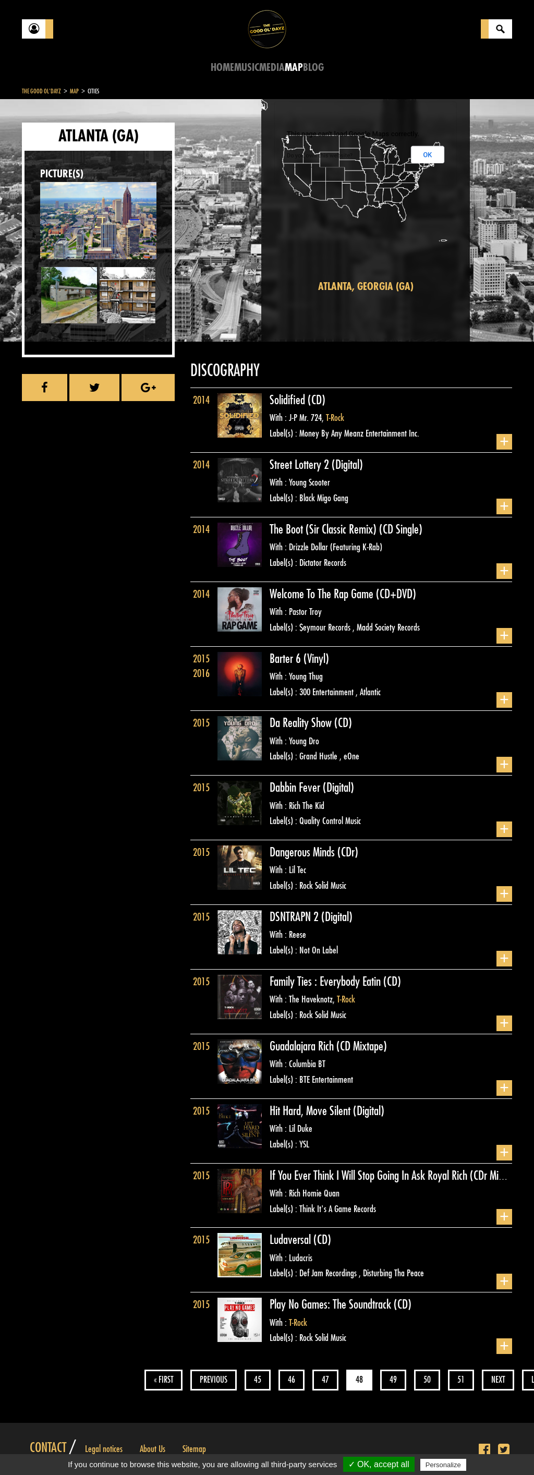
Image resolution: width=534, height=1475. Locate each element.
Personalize (443, 1465)
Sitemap (194, 1449)
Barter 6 (287, 658)
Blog (313, 67)
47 (325, 1379)
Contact (48, 1448)
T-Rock (335, 417)
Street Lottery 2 (301, 464)
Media (272, 67)
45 (257, 1379)
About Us (152, 1449)
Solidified (289, 400)
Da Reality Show (302, 723)
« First (163, 1379)
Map (294, 67)
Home (222, 67)
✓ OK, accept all (378, 1464)
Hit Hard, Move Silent (311, 1111)
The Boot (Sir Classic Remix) (324, 529)
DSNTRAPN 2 (295, 917)
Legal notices (104, 1449)
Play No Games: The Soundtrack (332, 1304)
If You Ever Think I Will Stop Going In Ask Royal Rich (370, 1175)
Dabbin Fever (296, 787)
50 (427, 1379)
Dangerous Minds (303, 852)
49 (393, 1379)
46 (291, 1379)
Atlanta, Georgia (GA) (366, 286)
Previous (213, 1379)
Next (498, 1379)
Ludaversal (291, 1240)
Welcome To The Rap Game (323, 594)
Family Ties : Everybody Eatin (326, 981)
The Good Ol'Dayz (41, 91)
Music (246, 67)
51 (461, 1379)
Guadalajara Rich (303, 1046)
